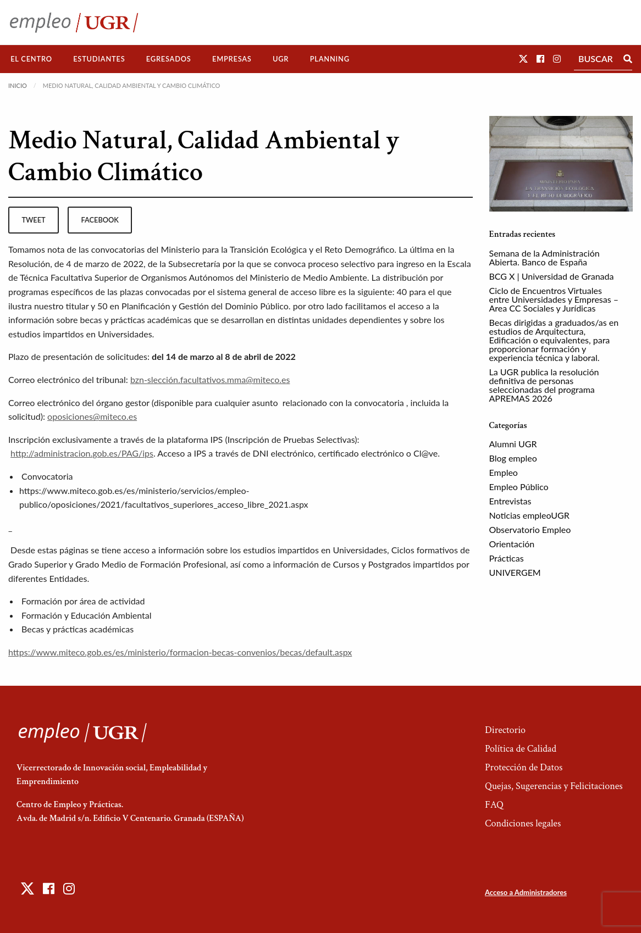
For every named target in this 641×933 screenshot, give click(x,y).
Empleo (503, 472)
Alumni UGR (513, 443)
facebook (100, 219)
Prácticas (506, 558)
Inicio (17, 85)
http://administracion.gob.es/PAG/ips (81, 453)
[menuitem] (31, 59)
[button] (523, 59)
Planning (330, 58)
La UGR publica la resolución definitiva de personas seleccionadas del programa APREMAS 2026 (544, 384)
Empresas (232, 58)
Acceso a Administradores (526, 892)
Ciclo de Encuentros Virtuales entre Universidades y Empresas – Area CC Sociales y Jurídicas (554, 299)
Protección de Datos (523, 767)
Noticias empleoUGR (529, 515)
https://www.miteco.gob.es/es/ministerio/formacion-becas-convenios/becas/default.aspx (180, 652)
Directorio (505, 730)
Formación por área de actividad (83, 601)
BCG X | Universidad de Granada (551, 276)
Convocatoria (47, 476)
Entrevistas (510, 501)
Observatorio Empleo (530, 529)
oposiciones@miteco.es (92, 416)
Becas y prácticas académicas (77, 629)
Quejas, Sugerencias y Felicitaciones (554, 786)
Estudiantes (99, 58)
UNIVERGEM (515, 572)
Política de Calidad (520, 748)
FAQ (494, 804)
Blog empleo (513, 458)
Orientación (512, 543)
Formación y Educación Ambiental (86, 615)
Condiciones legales (523, 823)
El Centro (31, 58)
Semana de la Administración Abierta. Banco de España (544, 257)
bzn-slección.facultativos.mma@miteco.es (210, 379)
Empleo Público (519, 486)
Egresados (168, 58)
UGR (281, 58)
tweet (33, 219)
